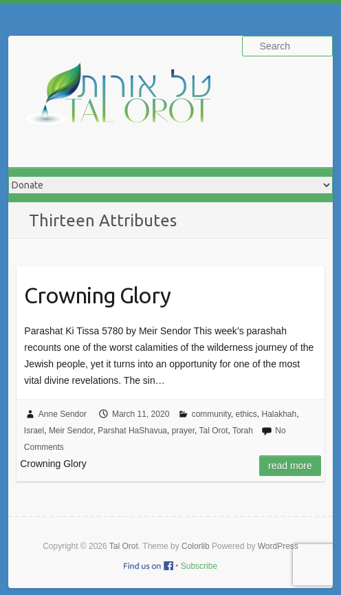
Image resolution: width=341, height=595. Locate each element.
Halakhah (278, 414)
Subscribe (199, 566)
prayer (183, 430)
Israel (34, 430)
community (211, 414)
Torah (242, 430)
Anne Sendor (62, 414)
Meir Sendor (71, 430)
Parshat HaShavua (132, 430)
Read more (290, 465)
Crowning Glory (97, 295)
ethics (245, 414)
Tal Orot (213, 430)
